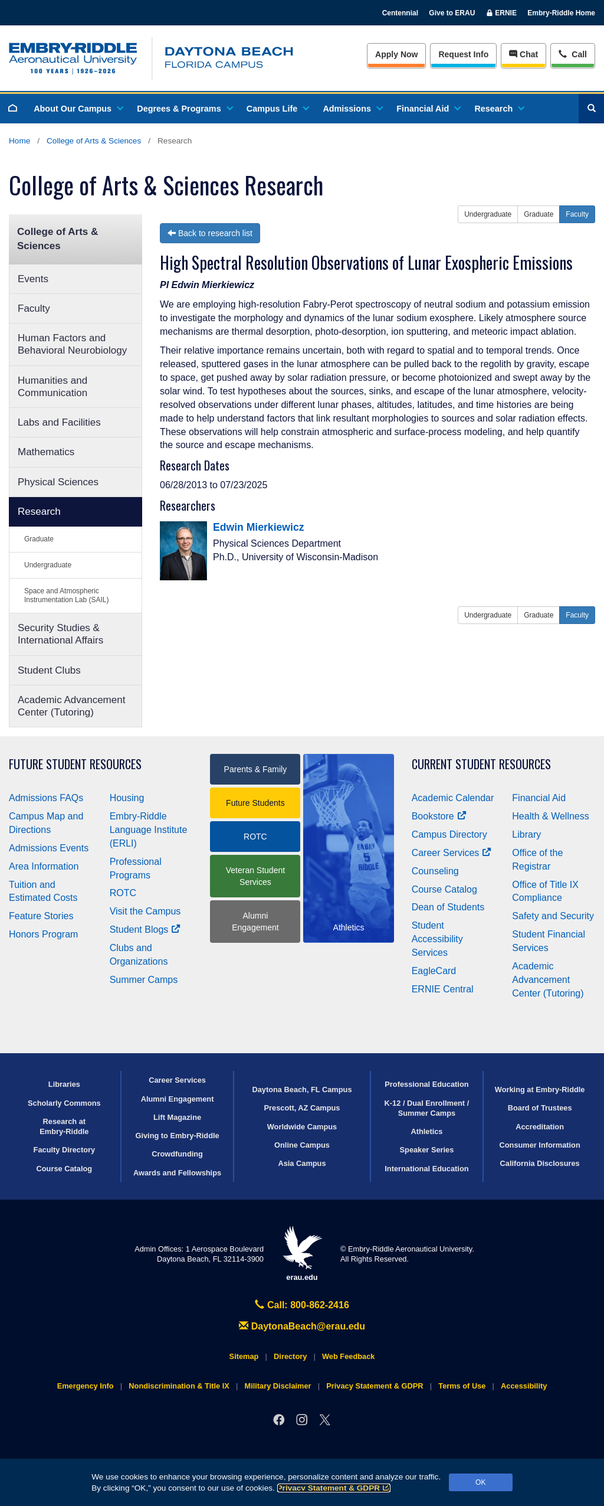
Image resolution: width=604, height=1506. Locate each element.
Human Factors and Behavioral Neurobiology (72, 344)
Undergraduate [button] (487, 214)
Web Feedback (348, 1356)
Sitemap (244, 1356)
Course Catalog (444, 889)
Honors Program (43, 934)
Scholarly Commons (64, 1103)
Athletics (426, 1131)
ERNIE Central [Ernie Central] (443, 989)
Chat (523, 54)
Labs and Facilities (59, 422)
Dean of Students (448, 907)
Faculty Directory (65, 1149)
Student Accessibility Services (437, 939)
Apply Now (396, 54)
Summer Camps (144, 980)
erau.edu (302, 1254)
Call (572, 53)
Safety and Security (553, 916)
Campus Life (277, 108)
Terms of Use (461, 1385)
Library (526, 834)
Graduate (39, 539)
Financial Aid (427, 108)
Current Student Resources (481, 764)
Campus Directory (449, 834)
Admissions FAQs (46, 798)
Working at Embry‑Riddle (540, 1089)
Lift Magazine (177, 1117)
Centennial (400, 13)
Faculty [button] (577, 214)
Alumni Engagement (255, 921)
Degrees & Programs (184, 108)
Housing (127, 798)
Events (33, 279)
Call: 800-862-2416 (302, 1305)
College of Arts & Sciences (94, 140)
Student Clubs (49, 670)
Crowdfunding (177, 1153)
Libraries (64, 1084)
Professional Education (426, 1084)
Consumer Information (540, 1145)
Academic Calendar (453, 798)
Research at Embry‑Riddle (64, 1126)
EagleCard (434, 971)
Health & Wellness (550, 816)
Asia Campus (302, 1163)
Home (19, 140)
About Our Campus (78, 108)
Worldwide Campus (302, 1126)
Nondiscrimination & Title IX (179, 1385)
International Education (426, 1168)
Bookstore (439, 816)
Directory (290, 1356)
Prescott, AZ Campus (302, 1107)
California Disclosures (540, 1163)
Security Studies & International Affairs (60, 634)
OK (480, 1482)
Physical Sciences (58, 482)
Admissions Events (48, 848)
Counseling (435, 871)
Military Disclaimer (277, 1385)
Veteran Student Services (255, 876)
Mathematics (46, 452)
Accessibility (524, 1385)
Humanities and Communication (52, 386)
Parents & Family (255, 769)
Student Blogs (145, 929)
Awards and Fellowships (177, 1172)
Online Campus (302, 1145)
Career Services (452, 853)
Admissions (352, 108)
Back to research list (210, 233)
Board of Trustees (540, 1107)
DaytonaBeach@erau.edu (302, 1326)
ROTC (123, 893)
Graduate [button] (538, 214)
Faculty (34, 308)
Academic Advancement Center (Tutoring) (71, 706)
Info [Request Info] (463, 54)
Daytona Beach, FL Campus (302, 1089)
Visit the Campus (145, 911)
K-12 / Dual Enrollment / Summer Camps (427, 1108)
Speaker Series (427, 1149)
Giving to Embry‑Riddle (177, 1135)
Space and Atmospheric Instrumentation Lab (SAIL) (66, 595)
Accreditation (540, 1126)
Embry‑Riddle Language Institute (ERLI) (149, 829)
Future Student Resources (75, 764)
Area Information (43, 866)
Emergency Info (85, 1385)
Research (498, 108)
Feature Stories (41, 916)
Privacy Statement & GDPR (334, 1488)
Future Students (255, 803)
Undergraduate (47, 565)
